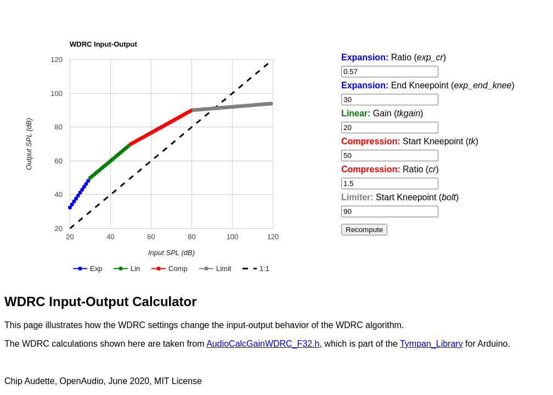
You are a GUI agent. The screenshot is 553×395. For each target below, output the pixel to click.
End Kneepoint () (428, 85)
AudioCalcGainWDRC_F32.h (262, 343)
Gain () (382, 113)
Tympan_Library (431, 343)
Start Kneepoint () (409, 141)
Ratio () (393, 57)
